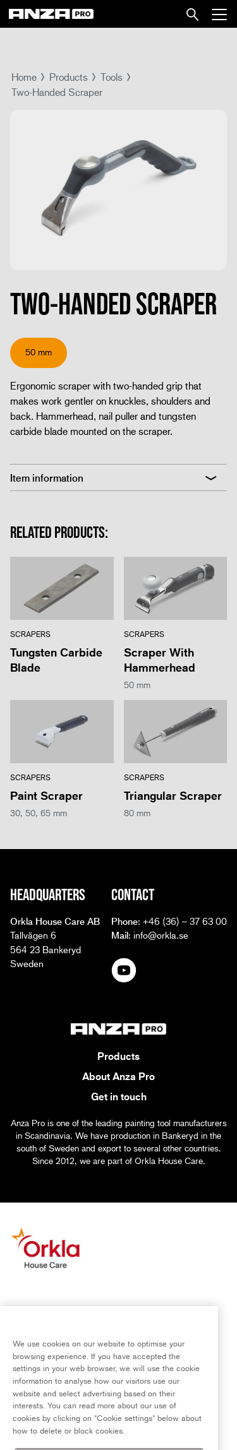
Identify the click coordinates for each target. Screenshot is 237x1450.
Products (68, 77)
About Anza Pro (118, 1076)
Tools (111, 77)
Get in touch (119, 1096)
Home (24, 77)
